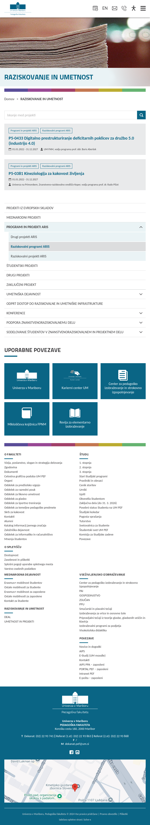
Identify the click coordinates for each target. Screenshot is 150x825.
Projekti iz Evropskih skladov (30, 208)
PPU (81, 604)
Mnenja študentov (15, 539)
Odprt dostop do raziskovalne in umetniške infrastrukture (54, 304)
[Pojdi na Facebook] (71, 752)
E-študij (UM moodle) (92, 655)
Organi (8, 481)
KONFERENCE (76, 313)
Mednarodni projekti (23, 217)
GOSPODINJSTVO (89, 595)
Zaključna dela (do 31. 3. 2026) (98, 503)
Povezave (85, 539)
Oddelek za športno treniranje (22, 503)
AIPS (82, 651)
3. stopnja (85, 472)
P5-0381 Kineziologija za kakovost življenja (46, 173)
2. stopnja (85, 467)
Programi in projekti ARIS (76, 227)
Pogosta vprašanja (90, 516)
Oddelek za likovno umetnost (22, 494)
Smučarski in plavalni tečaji (95, 609)
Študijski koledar (89, 512)
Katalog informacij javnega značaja (25, 525)
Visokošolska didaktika (93, 630)
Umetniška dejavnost (76, 294)
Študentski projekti (22, 266)
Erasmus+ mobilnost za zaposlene (24, 592)
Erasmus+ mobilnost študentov (23, 583)
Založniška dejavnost (16, 530)
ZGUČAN (84, 600)
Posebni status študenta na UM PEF (101, 507)
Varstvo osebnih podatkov (20, 569)
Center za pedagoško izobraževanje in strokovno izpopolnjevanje (108, 584)
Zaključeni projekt (21, 285)
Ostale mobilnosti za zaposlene (23, 596)
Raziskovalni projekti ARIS (28, 256)
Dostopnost (11, 555)
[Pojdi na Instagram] (77, 752)
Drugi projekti (18, 275)
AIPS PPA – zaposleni (91, 664)
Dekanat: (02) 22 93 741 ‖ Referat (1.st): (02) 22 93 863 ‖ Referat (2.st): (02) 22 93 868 (76, 736)
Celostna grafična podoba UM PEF (25, 476)
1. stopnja (85, 463)
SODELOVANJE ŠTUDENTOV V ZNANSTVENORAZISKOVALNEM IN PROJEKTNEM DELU (76, 332)
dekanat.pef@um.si (77, 744)
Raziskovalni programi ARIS (30, 246)
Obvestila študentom (92, 499)
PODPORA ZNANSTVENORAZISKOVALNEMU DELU (76, 322)
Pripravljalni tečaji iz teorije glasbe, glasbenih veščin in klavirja (112, 619)
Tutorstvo (85, 521)
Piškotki (124, 814)
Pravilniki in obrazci (91, 481)
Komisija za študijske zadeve (96, 534)
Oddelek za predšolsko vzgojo (22, 485)
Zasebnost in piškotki (17, 560)
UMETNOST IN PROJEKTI (19, 621)
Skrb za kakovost (14, 512)
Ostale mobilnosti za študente (22, 587)
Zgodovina (10, 467)
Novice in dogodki (90, 647)
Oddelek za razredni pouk (19, 490)
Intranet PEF (86, 674)
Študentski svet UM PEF (93, 530)
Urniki (83, 490)
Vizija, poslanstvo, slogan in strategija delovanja (33, 463)
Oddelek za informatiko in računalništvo (28, 534)
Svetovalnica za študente (94, 525)
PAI (81, 591)
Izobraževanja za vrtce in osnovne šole (102, 613)
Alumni (8, 521)
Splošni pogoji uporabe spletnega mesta (28, 564)
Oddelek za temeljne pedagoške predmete (30, 507)
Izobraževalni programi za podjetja (100, 626)
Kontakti (9, 516)
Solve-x (87, 819)
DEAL (7, 617)
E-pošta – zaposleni (91, 678)
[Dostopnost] (133, 8)
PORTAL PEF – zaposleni (93, 669)
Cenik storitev (87, 485)
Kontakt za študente (16, 601)
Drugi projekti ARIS (24, 237)
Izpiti (82, 494)
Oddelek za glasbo (15, 499)
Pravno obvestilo (108, 814)
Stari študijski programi (93, 476)
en (105, 8)
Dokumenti (11, 472)
